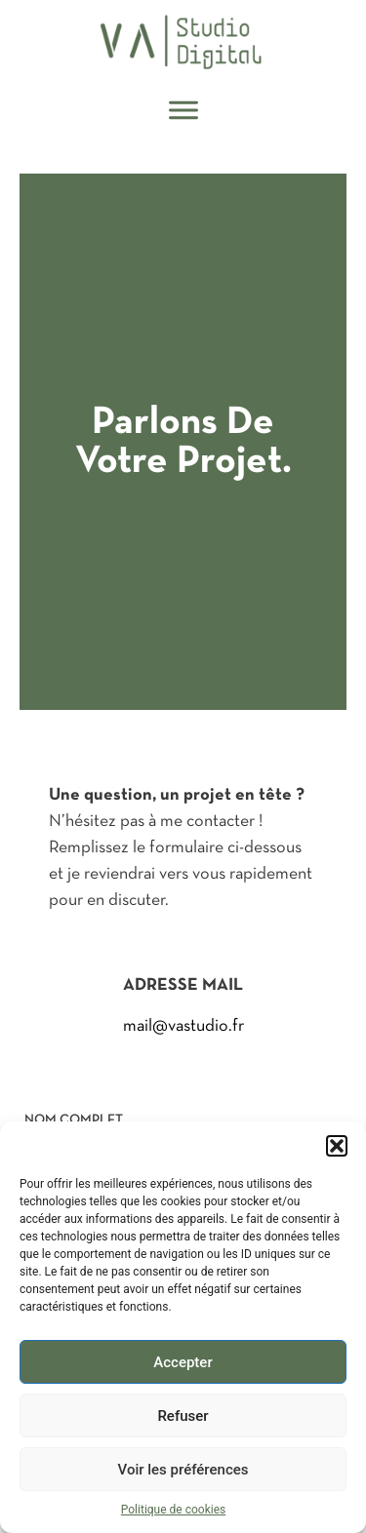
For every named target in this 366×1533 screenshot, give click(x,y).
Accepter (182, 1362)
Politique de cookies (173, 1509)
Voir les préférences (183, 1469)
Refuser (182, 1416)
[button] (336, 1146)
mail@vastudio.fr (183, 1026)
